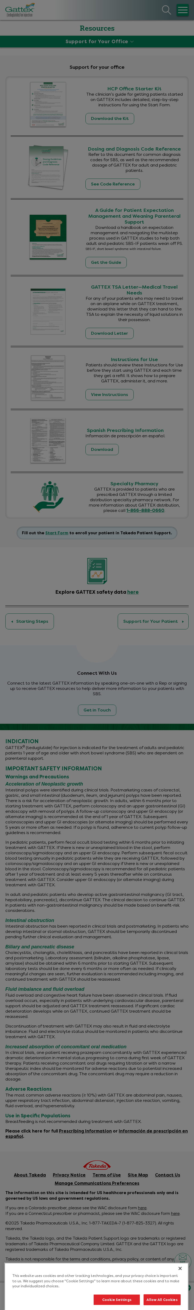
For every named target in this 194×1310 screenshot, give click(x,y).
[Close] (180, 1279)
